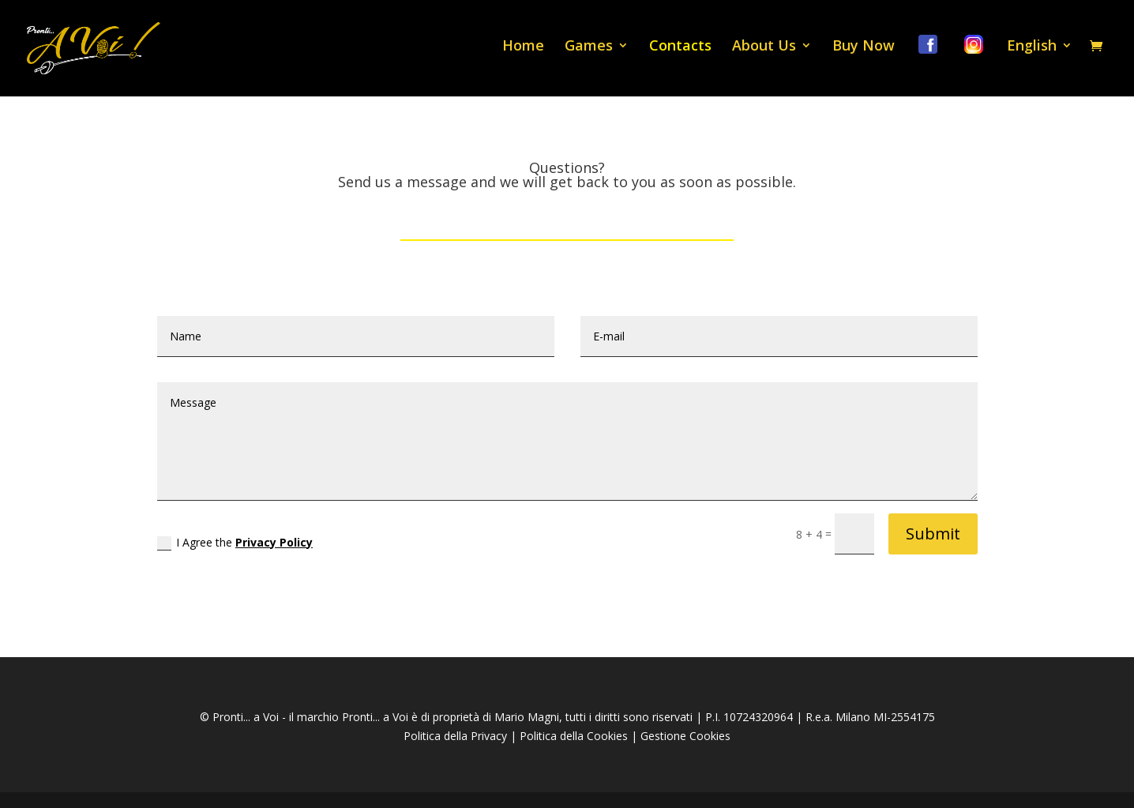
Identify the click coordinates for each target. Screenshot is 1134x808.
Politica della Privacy (455, 735)
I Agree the (235, 543)
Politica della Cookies (574, 735)
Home (523, 46)
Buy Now (863, 46)
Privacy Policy (274, 542)
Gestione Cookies (685, 735)
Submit (933, 533)
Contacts (680, 46)
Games (589, 46)
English (1032, 46)
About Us (764, 46)
